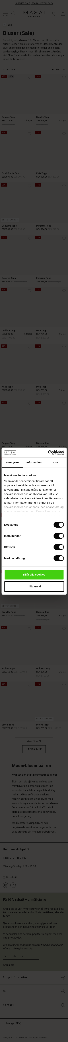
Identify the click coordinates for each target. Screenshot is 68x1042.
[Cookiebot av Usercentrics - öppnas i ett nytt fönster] (48, 452)
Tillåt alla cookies (34, 574)
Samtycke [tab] (12, 462)
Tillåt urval (34, 586)
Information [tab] (34, 462)
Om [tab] (55, 462)
